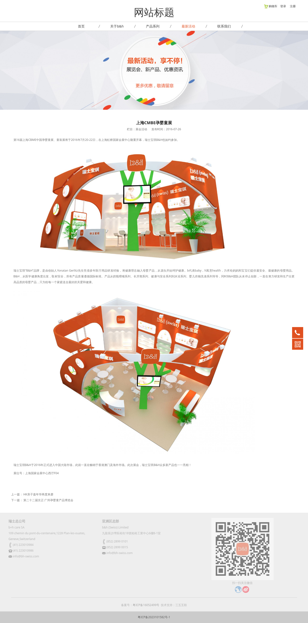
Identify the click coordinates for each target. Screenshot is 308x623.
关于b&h (117, 26)
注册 (293, 6)
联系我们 (224, 26)
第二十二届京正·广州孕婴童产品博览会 (48, 500)
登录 (283, 6)
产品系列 (152, 26)
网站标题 (154, 12)
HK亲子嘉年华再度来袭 (38, 494)
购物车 (270, 6)
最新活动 (188, 26)
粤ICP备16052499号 (146, 607)
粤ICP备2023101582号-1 (154, 617)
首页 (81, 26)
